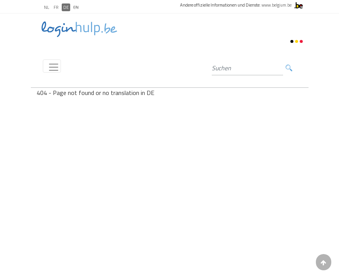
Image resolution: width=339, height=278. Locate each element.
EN (76, 7)
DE (66, 7)
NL (46, 7)
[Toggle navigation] (52, 66)
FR (56, 7)
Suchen (289, 68)
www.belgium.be (276, 5)
